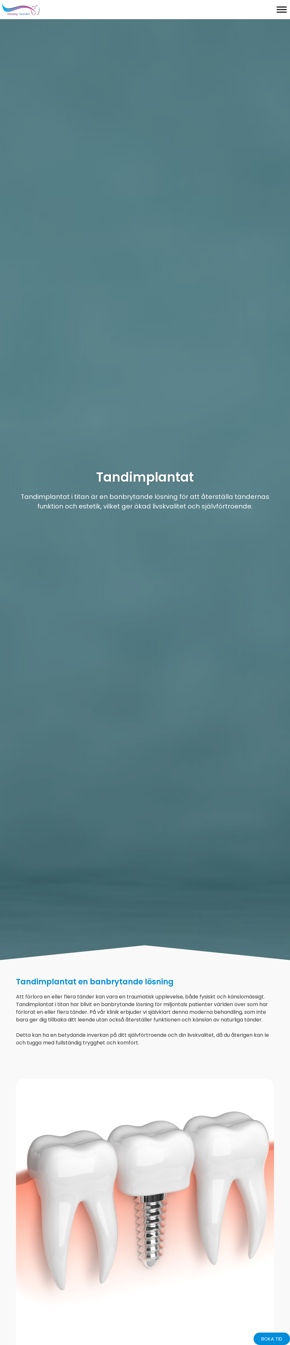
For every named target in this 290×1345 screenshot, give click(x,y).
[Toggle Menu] (282, 9)
